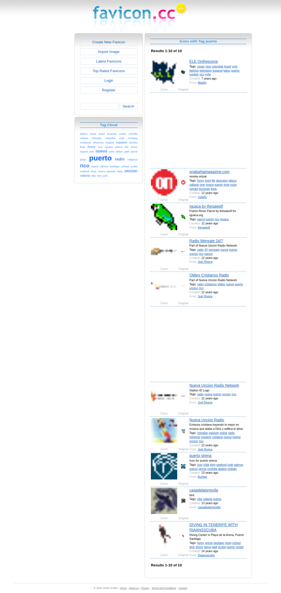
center (240, 547)
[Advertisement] (51, 115)
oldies (221, 284)
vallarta (194, 184)
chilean (232, 468)
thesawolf (204, 227)
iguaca (224, 219)
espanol (218, 70)
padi (214, 547)
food (208, 180)
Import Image (108, 52)
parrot (201, 219)
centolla (212, 468)
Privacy (145, 588)
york (234, 66)
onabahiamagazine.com (210, 172)
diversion (222, 180)
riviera (210, 184)
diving (199, 547)
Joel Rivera (205, 261)
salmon (238, 464)
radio (200, 249)
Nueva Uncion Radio (207, 420)
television (206, 70)
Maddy (202, 82)
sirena (203, 468)
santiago (218, 542)
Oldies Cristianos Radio (209, 275)
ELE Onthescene (204, 61)
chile (206, 464)
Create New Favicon (108, 42)
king (212, 464)
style (226, 184)
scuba (222, 547)
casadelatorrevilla (209, 507)
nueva (224, 249)
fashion (194, 70)
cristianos (210, 284)
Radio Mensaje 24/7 (206, 241)
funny (200, 180)
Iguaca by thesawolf (206, 206)
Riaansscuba (206, 555)
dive (192, 547)
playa (207, 547)
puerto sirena (201, 455)
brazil (227, 66)
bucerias (204, 188)
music (201, 66)
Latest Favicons (109, 61)
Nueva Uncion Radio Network (214, 385)
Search (128, 106)
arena (209, 542)
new (208, 66)
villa (199, 499)
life (213, 180)
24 (206, 249)
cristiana (217, 437)
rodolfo (202, 197)
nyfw (208, 74)
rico (201, 74)
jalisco (232, 180)
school (236, 542)
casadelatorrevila (204, 490)
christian (202, 432)
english (194, 74)
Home (123, 588)
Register (108, 90)
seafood (221, 464)
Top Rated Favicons (109, 71)
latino (226, 70)
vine (202, 184)
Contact (183, 588)
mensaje (213, 249)
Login (108, 80)
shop (228, 542)
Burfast (202, 476)
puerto (235, 70)
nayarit (194, 188)
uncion (194, 253)
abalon (222, 468)
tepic (214, 188)
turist (233, 184)
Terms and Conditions (163, 588)
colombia (217, 66)
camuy (208, 253)
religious (195, 437)
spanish (214, 432)
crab (230, 464)
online (223, 432)
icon (199, 464)
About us (134, 588)
